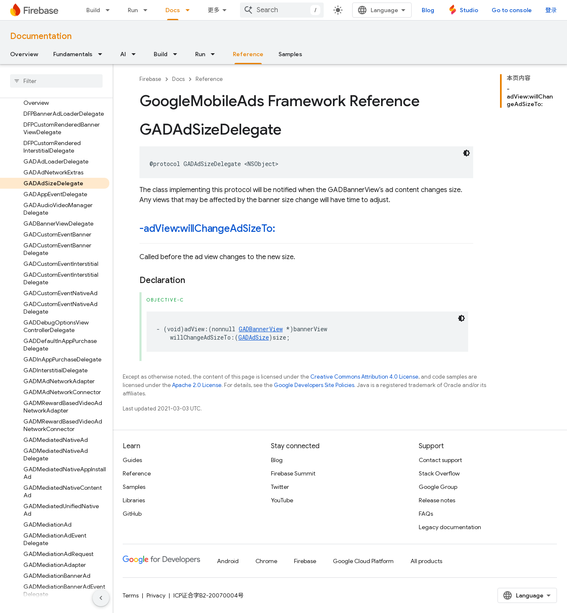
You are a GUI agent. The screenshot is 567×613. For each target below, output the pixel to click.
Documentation (41, 36)
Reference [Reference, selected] (248, 54)
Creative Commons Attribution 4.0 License (364, 376)
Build (93, 10)
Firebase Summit (293, 473)
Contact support (440, 460)
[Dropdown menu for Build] (110, 10)
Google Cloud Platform (363, 561)
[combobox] (282, 10)
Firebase (150, 79)
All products (426, 561)
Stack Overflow (439, 473)
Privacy (156, 595)
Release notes (437, 500)
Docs (178, 79)
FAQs (426, 513)
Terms (131, 595)
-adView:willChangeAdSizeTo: (207, 228)
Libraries (134, 500)
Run (133, 10)
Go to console (512, 10)
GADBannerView (261, 329)
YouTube (282, 500)
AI (123, 54)
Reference (209, 79)
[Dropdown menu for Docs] (190, 10)
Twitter (280, 487)
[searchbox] (56, 81)
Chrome (266, 561)
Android (228, 561)
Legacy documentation (450, 527)
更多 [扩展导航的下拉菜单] (213, 10)
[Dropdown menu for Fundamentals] (103, 54)
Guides (132, 460)
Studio (469, 10)
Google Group (438, 487)
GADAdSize (253, 337)
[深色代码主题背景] (466, 153)
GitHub (132, 513)
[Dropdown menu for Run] (148, 10)
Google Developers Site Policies (314, 385)
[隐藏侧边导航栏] (101, 598)
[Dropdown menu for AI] (136, 54)
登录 (551, 10)
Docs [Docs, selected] (172, 10)
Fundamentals (73, 54)
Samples (290, 54)
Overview (24, 54)
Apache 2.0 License (197, 385)
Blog (428, 10)
